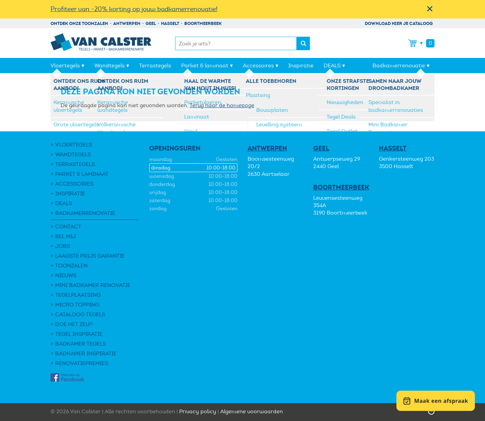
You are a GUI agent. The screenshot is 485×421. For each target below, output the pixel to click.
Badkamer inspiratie (86, 353)
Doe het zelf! (74, 324)
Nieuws (65, 275)
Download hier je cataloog (399, 23)
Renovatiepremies (81, 363)
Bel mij (65, 236)
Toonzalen (71, 265)
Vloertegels (65, 65)
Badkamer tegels (80, 344)
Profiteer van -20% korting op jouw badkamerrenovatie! (134, 9)
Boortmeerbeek (203, 23)
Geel (151, 23)
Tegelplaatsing (78, 295)
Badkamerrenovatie (399, 65)
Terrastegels (155, 65)
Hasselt (170, 23)
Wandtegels (109, 65)
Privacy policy (197, 411)
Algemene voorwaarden (251, 411)
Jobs (62, 246)
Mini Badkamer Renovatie (92, 285)
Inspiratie (301, 65)
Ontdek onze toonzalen (79, 23)
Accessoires (258, 65)
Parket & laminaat (204, 65)
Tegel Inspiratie (78, 334)
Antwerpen (126, 23)
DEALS (332, 65)
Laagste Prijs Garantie (90, 256)
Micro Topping (77, 304)
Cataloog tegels (80, 314)
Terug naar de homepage (222, 105)
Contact (68, 226)
